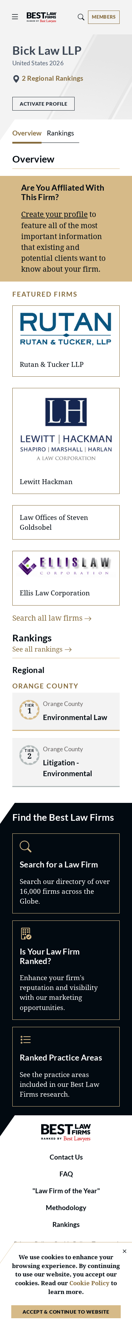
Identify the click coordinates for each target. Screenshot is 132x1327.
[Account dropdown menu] (104, 17)
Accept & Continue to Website (66, 1312)
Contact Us (66, 1157)
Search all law (52, 618)
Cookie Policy (89, 1283)
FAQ (66, 1174)
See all (42, 649)
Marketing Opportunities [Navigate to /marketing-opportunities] (66, 970)
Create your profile (54, 214)
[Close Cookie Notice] (120, 1252)
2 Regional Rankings (52, 78)
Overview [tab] (27, 133)
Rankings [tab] (60, 133)
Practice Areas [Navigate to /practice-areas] (66, 1066)
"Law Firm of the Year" (66, 1191)
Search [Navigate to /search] (66, 873)
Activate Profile (43, 104)
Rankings (66, 1224)
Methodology (66, 1208)
